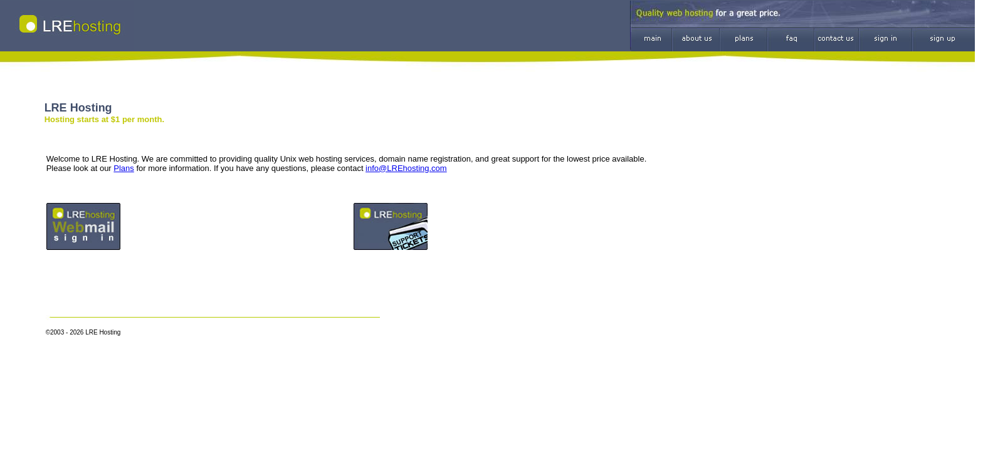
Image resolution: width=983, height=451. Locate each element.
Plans (123, 168)
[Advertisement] (772, 223)
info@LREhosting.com (406, 168)
